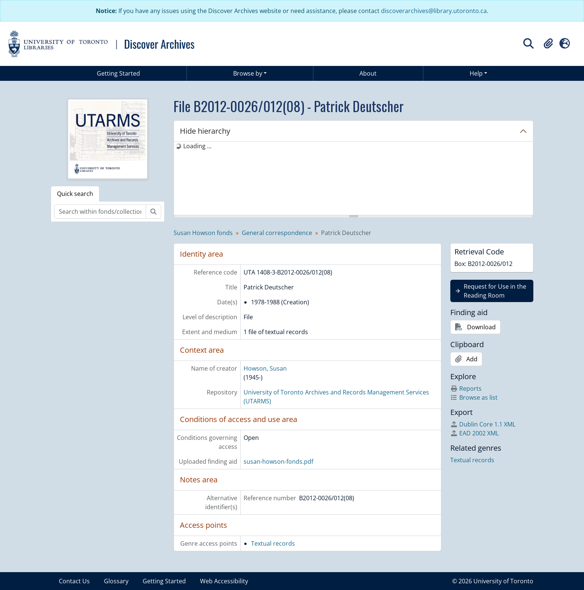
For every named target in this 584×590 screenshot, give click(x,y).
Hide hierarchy (205, 131)
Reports (466, 388)
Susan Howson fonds (203, 233)
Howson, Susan (265, 368)
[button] (548, 43)
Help (476, 73)
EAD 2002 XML (474, 433)
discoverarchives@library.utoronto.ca (434, 11)
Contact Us (74, 581)
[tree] (353, 179)
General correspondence (277, 233)
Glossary (116, 581)
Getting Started (118, 73)
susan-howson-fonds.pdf (278, 461)
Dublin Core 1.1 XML (482, 424)
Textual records (273, 543)
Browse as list (474, 397)
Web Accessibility (224, 581)
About (368, 73)
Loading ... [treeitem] (197, 146)
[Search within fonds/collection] (100, 211)
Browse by (247, 73)
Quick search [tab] (75, 194)
